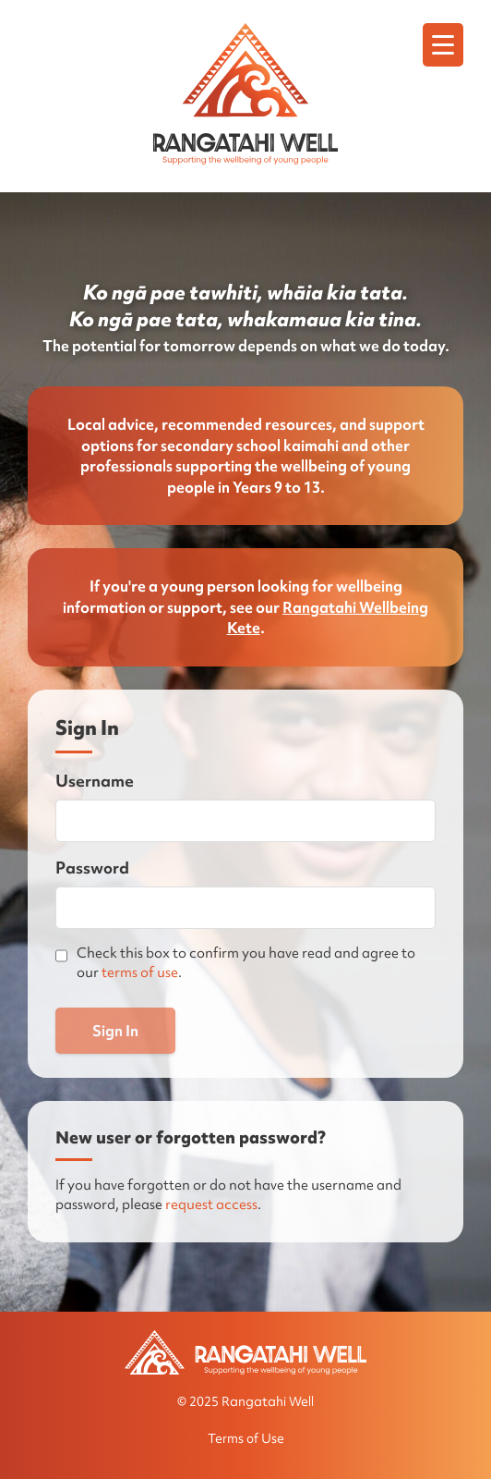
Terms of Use (246, 1438)
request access (211, 1204)
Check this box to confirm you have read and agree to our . (246, 963)
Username (94, 780)
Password (92, 867)
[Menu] (443, 45)
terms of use (140, 972)
